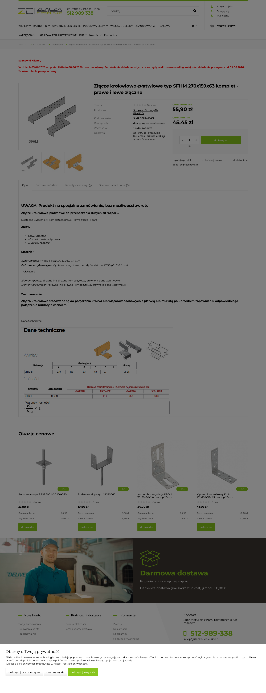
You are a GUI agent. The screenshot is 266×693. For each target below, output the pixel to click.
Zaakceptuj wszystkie (82, 672)
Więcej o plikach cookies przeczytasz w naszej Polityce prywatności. (47, 663)
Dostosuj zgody (55, 672)
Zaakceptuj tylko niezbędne (24, 672)
